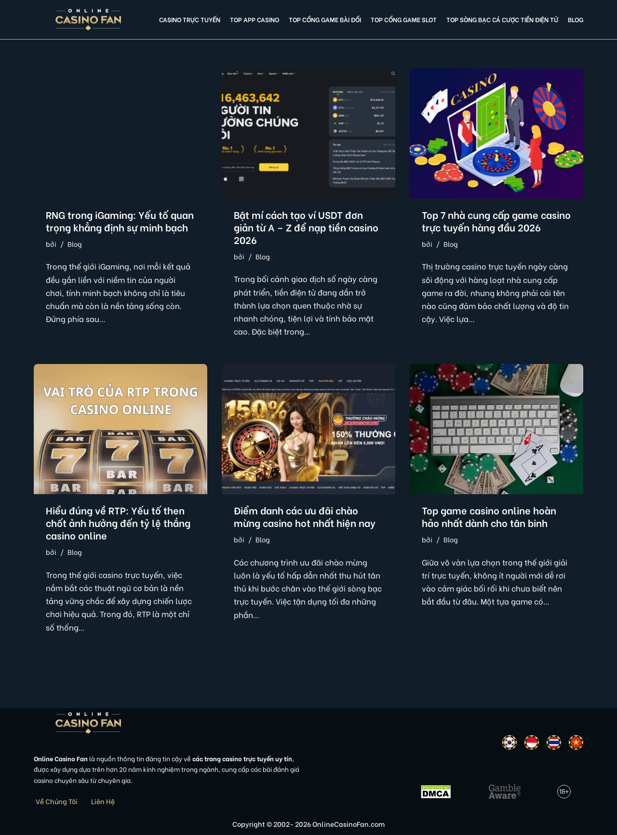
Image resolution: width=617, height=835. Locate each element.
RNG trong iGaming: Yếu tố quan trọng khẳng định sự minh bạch (120, 220)
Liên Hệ (103, 801)
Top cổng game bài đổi (325, 19)
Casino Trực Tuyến (189, 19)
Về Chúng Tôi (57, 801)
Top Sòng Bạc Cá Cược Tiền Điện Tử (502, 19)
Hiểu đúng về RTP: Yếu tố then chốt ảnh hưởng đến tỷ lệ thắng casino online (118, 522)
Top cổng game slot (404, 19)
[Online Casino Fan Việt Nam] (88, 19)
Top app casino (254, 19)
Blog (575, 19)
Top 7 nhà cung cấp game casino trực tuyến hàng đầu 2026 (496, 220)
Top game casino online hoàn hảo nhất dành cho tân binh (489, 516)
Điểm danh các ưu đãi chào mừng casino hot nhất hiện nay (305, 516)
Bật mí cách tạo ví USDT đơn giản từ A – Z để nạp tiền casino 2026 (306, 226)
